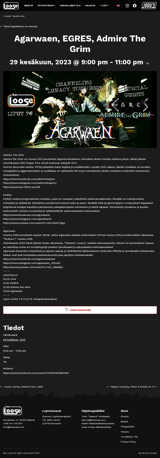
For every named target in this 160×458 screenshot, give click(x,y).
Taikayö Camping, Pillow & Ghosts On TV (133, 386)
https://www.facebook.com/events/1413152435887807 (36, 372)
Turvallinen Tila (69, 5)
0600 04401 (53, 420)
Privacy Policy (128, 441)
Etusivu (125, 416)
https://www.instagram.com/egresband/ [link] (27, 218)
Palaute (90, 5)
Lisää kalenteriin (80, 309)
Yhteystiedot (46, 5)
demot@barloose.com (94, 420)
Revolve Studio (149, 453)
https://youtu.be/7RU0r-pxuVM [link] (21, 187)
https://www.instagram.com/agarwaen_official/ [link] (31, 263)
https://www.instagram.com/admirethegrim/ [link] (30, 182)
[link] (29, 179)
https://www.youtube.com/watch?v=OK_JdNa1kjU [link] (33, 267)
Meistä (28, 5)
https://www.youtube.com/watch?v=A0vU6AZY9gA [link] (34, 222)
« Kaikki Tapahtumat (14, 16)
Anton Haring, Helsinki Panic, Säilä (23, 386)
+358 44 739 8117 (13, 423)
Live (104, 5)
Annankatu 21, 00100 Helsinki (19, 420)
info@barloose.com (13, 427)
